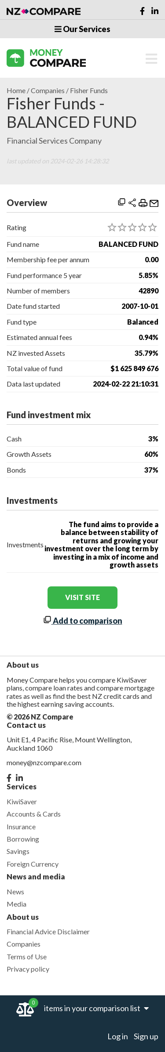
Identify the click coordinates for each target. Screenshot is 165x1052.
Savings (18, 851)
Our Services (82, 29)
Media (16, 904)
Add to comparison (82, 620)
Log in (117, 1036)
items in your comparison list (96, 1008)
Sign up (146, 1036)
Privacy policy (28, 969)
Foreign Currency (33, 864)
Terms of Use (27, 956)
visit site (82, 597)
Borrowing (23, 839)
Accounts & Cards (34, 814)
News (15, 891)
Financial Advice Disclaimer (48, 931)
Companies (48, 90)
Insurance (21, 826)
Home (16, 90)
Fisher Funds (89, 90)
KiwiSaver (22, 801)
